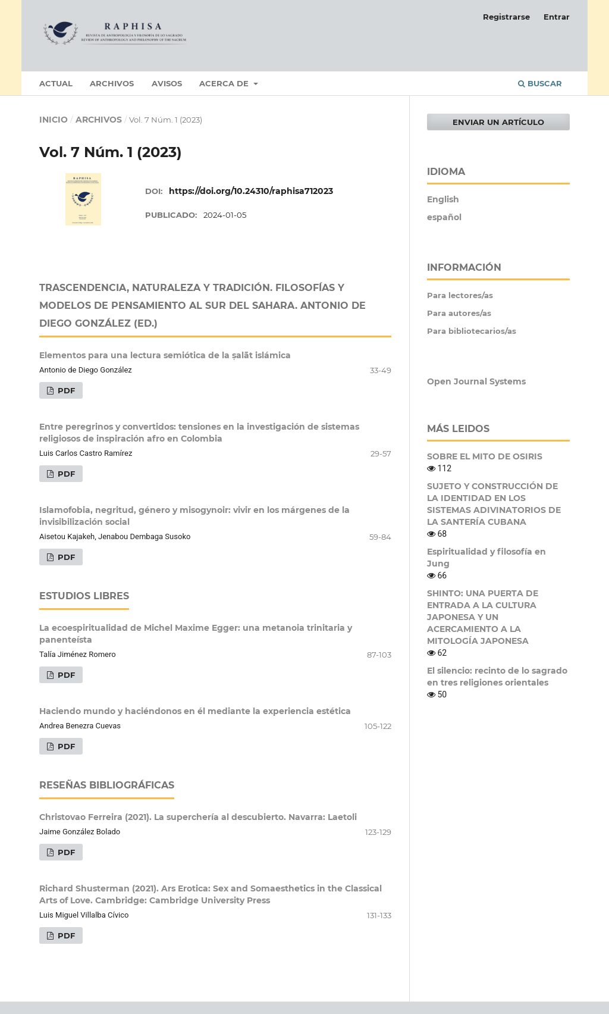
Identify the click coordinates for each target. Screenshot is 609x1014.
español (444, 217)
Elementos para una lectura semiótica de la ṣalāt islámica (165, 355)
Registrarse (506, 16)
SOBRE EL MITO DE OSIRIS (484, 456)
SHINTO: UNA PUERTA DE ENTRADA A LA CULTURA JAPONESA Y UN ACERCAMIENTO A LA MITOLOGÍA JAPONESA (482, 617)
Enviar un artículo (498, 122)
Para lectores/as (460, 295)
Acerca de (225, 83)
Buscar (540, 83)
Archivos (112, 83)
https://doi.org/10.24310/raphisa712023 (251, 191)
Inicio (53, 119)
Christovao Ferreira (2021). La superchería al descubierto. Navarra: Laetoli (198, 817)
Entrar (557, 16)
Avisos (167, 83)
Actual (56, 83)
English (443, 199)
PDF (65, 390)
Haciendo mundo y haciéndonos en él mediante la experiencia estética (195, 711)
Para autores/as (459, 313)
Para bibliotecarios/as (471, 331)
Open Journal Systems (476, 381)
